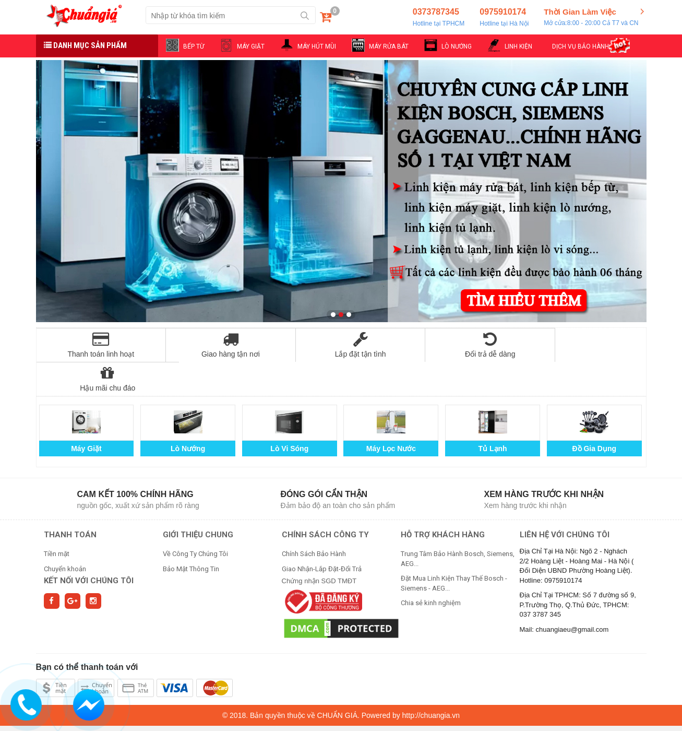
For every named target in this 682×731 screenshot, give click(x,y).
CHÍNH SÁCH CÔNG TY (325, 500)
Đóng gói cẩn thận (324, 460)
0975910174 (504, 17)
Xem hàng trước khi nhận (544, 460)
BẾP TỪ (193, 46)
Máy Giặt (86, 414)
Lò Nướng (188, 414)
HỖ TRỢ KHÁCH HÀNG (443, 500)
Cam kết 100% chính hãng (135, 460)
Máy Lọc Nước (391, 414)
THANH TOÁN (70, 500)
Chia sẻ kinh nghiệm (431, 569)
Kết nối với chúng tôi (89, 546)
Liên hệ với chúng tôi (564, 500)
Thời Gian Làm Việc (591, 17)
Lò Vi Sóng (289, 414)
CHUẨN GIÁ (337, 681)
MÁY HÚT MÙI (316, 46)
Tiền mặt (56, 520)
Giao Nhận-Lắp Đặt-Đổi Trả (322, 535)
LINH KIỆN (518, 46)
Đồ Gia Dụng (594, 414)
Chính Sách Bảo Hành (314, 520)
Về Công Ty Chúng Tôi (195, 520)
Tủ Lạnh (492, 414)
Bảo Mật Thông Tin (191, 535)
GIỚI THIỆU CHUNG (198, 500)
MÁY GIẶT (251, 46)
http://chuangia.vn (431, 681)
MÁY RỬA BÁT (389, 46)
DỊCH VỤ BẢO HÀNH (580, 46)
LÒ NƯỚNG (456, 46)
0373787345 (438, 17)
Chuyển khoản (65, 535)
